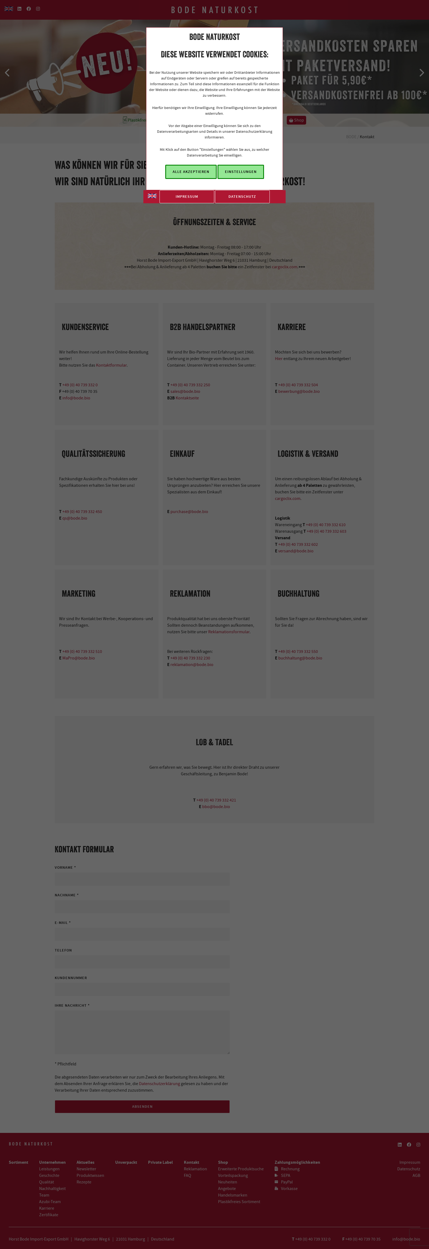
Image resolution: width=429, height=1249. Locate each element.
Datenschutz (242, 196)
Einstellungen (241, 171)
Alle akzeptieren (191, 171)
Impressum (187, 196)
